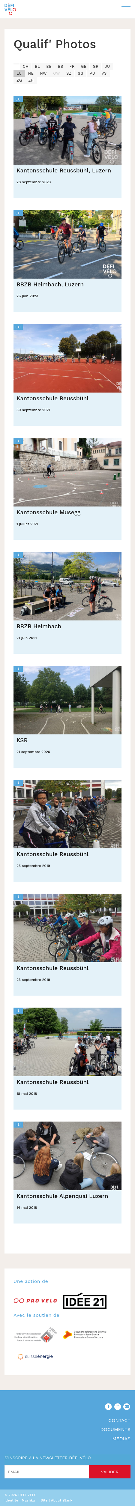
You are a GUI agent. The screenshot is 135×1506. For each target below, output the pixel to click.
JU (107, 66)
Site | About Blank (57, 1500)
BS (60, 66)
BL (37, 66)
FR (71, 66)
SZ (68, 73)
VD (92, 73)
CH (25, 66)
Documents (115, 1429)
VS (103, 73)
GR (95, 66)
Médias (121, 1439)
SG (80, 73)
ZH (31, 80)
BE (49, 66)
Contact (119, 1420)
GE (84, 66)
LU (19, 73)
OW (56, 73)
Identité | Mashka (19, 1500)
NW (43, 73)
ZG (19, 80)
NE (31, 73)
